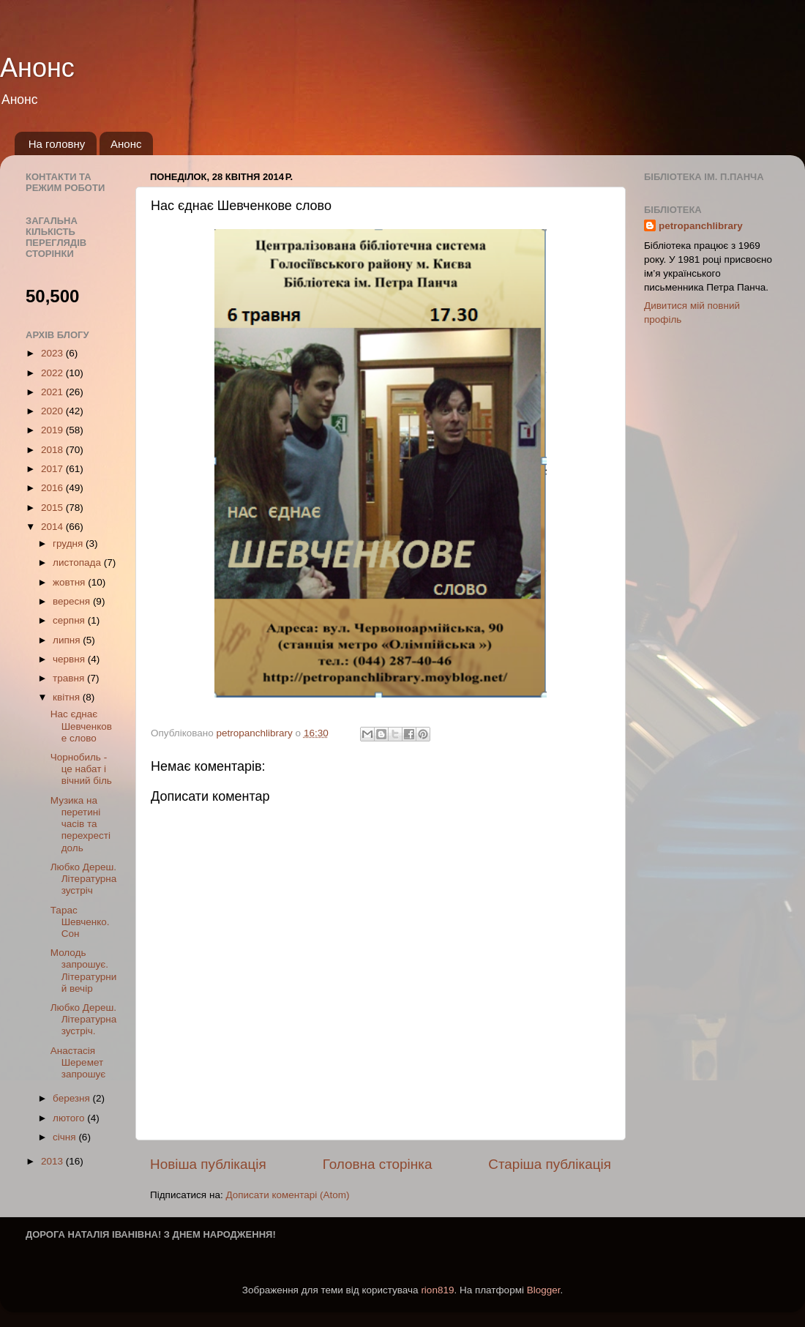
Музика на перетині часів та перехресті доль (80, 824)
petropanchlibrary (701, 225)
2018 (53, 449)
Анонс (37, 68)
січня (65, 1137)
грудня (69, 543)
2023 (53, 353)
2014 (53, 526)
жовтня (70, 582)
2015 (53, 507)
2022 (53, 372)
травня (70, 678)
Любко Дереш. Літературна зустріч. (83, 1019)
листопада (78, 562)
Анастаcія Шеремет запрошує (78, 1062)
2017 (53, 468)
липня (68, 640)
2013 (53, 1161)
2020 (53, 410)
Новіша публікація (208, 1164)
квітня (68, 697)
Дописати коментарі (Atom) (287, 1194)
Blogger (544, 1290)
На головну (57, 144)
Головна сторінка (378, 1164)
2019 (53, 430)
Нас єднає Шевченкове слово (81, 726)
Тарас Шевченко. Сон (80, 922)
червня (70, 659)
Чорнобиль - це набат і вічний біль (81, 769)
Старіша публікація (549, 1164)
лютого (70, 1118)
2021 (53, 391)
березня (73, 1098)
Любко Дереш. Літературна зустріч (83, 878)
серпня (70, 620)
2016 (53, 487)
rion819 (437, 1290)
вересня (73, 601)
